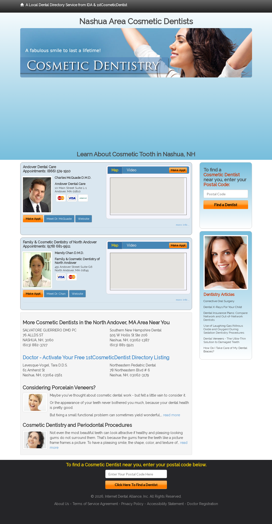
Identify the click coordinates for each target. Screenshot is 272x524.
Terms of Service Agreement (95, 504)
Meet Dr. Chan (56, 293)
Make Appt (33, 218)
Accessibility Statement (165, 504)
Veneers (218, 338)
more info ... (182, 224)
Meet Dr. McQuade (59, 218)
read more (171, 415)
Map (114, 170)
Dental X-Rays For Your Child (222, 307)
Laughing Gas (222, 325)
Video (131, 170)
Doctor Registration (202, 504)
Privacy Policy (132, 504)
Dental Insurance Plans (218, 313)
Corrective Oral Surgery (219, 301)
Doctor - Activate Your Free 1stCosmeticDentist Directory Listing (96, 358)
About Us (61, 504)
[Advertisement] (136, 114)
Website (83, 218)
